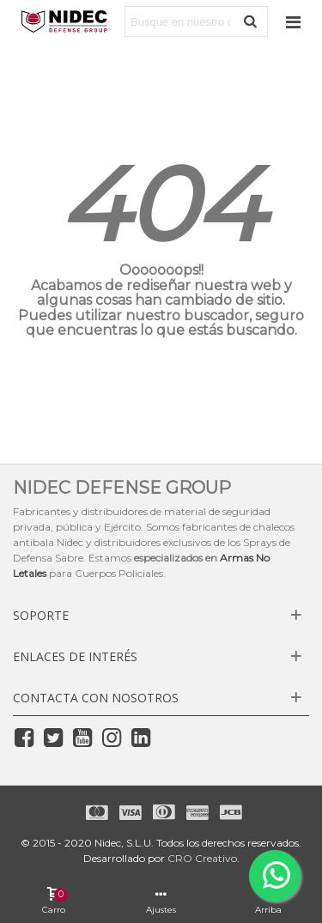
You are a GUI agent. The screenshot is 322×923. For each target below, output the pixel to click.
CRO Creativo (202, 858)
